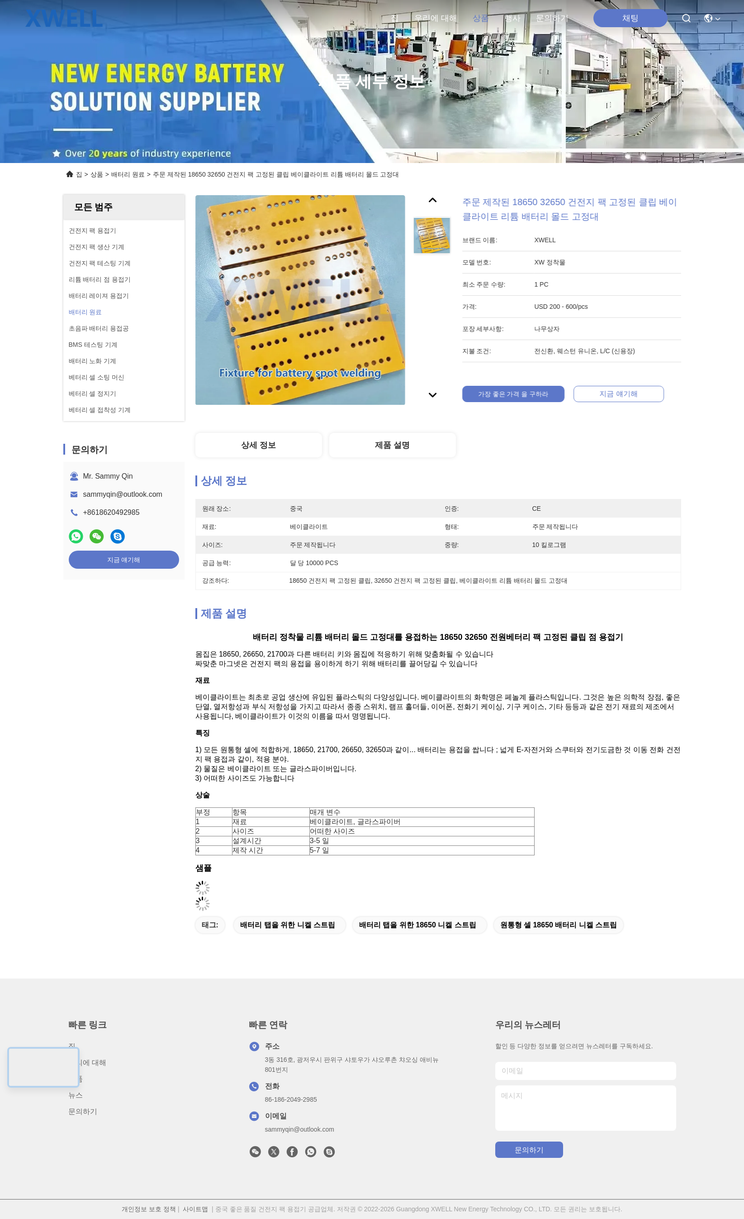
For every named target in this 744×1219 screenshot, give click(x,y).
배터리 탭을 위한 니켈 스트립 (287, 925)
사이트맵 (195, 1209)
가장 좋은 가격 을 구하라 (522, 394)
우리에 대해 (435, 18)
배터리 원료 (128, 174)
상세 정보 (258, 445)
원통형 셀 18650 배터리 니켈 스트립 (558, 925)
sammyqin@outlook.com (122, 494)
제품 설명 (392, 445)
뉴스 (75, 1095)
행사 (512, 18)
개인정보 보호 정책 (149, 1209)
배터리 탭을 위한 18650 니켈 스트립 (417, 925)
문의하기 (552, 18)
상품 (481, 18)
